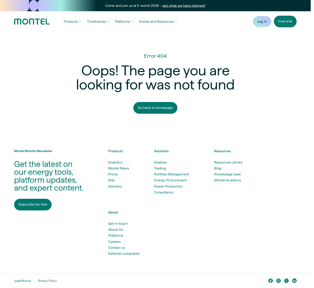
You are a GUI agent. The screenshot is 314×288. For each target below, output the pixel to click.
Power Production (168, 186)
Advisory (115, 186)
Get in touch (118, 223)
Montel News (118, 168)
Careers (114, 241)
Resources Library (228, 162)
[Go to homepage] (32, 22)
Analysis (160, 162)
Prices (113, 174)
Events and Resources (158, 21)
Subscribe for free (33, 204)
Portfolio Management (171, 174)
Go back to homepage (155, 108)
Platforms (124, 21)
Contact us (116, 247)
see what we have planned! (183, 5)
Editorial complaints (123, 253)
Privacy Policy (47, 280)
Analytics (115, 162)
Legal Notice (22, 280)
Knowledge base (227, 174)
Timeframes (98, 21)
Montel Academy (227, 180)
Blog (217, 168)
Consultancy (163, 192)
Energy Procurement (170, 180)
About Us (115, 229)
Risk (111, 180)
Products (72, 21)
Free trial (285, 21)
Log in (262, 21)
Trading (160, 168)
